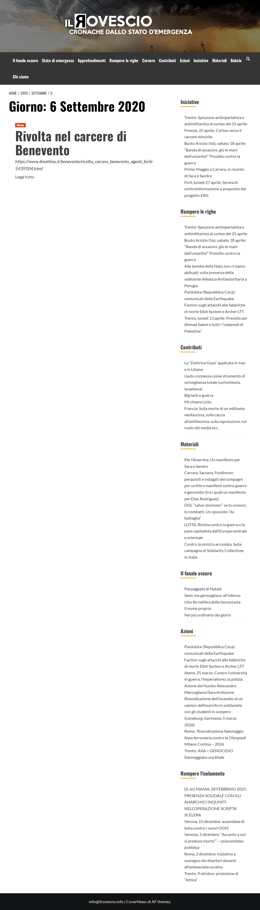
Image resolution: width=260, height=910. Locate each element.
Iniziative (200, 60)
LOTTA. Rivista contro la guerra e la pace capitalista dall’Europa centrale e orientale (215, 531)
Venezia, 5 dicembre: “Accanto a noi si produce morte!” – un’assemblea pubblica (215, 841)
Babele (236, 60)
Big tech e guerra (198, 395)
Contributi (167, 60)
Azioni (185, 60)
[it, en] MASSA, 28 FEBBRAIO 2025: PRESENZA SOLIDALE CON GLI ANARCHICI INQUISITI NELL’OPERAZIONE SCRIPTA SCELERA (215, 801)
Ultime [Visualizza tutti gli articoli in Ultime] (20, 125)
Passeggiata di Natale (203, 588)
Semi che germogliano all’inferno (212, 595)
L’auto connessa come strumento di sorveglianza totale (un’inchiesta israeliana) (214, 382)
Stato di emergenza (58, 60)
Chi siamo (21, 77)
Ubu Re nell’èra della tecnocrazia (212, 601)
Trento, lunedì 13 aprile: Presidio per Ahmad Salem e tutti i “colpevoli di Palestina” (215, 324)
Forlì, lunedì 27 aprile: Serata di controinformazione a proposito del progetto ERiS (215, 189)
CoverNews (136, 901)
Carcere (148, 60)
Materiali (219, 60)
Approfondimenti (92, 60)
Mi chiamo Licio (198, 401)
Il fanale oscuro (25, 60)
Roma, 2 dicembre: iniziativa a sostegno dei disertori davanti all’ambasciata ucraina (210, 860)
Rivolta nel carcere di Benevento (70, 142)
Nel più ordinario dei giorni (207, 614)
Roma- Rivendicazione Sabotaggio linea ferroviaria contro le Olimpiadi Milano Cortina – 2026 (215, 737)
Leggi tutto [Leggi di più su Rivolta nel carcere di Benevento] (24, 177)
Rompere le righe (123, 60)
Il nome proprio (197, 608)
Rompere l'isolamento (203, 773)
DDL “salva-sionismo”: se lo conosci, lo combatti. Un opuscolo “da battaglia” (215, 511)
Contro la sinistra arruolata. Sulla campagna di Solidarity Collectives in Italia (214, 550)
